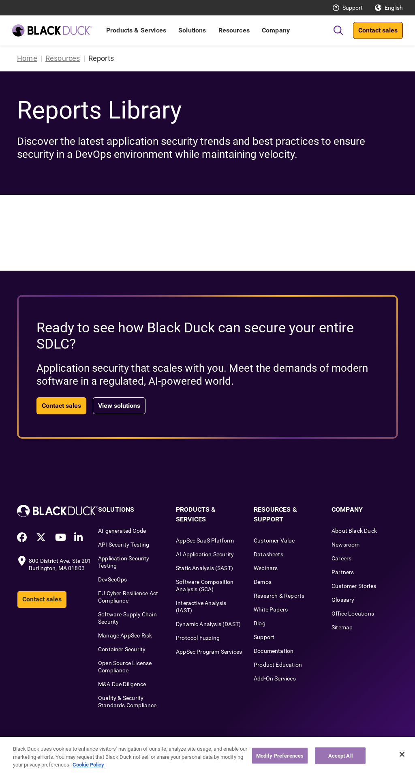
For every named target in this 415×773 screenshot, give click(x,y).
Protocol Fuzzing (198, 638)
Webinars (266, 568)
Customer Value (274, 540)
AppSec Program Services (209, 651)
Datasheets (268, 554)
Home (27, 58)
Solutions (192, 30)
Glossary (343, 599)
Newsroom (345, 544)
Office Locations (353, 613)
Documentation (273, 651)
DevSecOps (112, 579)
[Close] (402, 754)
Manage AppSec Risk (125, 635)
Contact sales (378, 30)
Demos (263, 582)
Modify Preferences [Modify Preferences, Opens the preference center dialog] (280, 755)
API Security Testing (124, 544)
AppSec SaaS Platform (205, 540)
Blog (259, 623)
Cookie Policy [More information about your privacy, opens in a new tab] (88, 765)
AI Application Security (205, 554)
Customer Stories (354, 586)
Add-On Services (275, 678)
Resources (234, 30)
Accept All (340, 755)
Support (352, 7)
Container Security (121, 649)
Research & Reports (279, 595)
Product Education (278, 664)
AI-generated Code (122, 531)
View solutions (119, 405)
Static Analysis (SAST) (204, 568)
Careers (341, 558)
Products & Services (136, 30)
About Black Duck (354, 531)
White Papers (271, 609)
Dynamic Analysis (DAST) (208, 624)
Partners (343, 572)
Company (276, 30)
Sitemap (342, 627)
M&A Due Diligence (122, 684)
